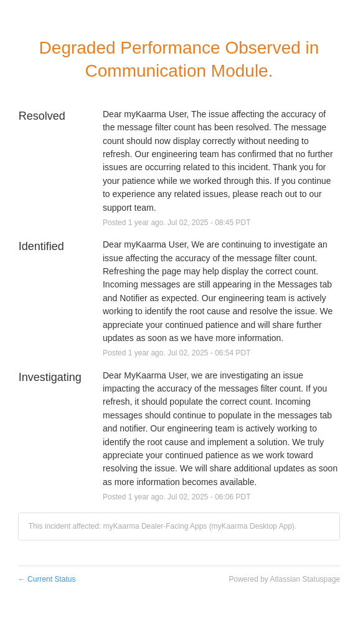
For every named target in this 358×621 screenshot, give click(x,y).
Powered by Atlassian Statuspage (284, 579)
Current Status (47, 579)
